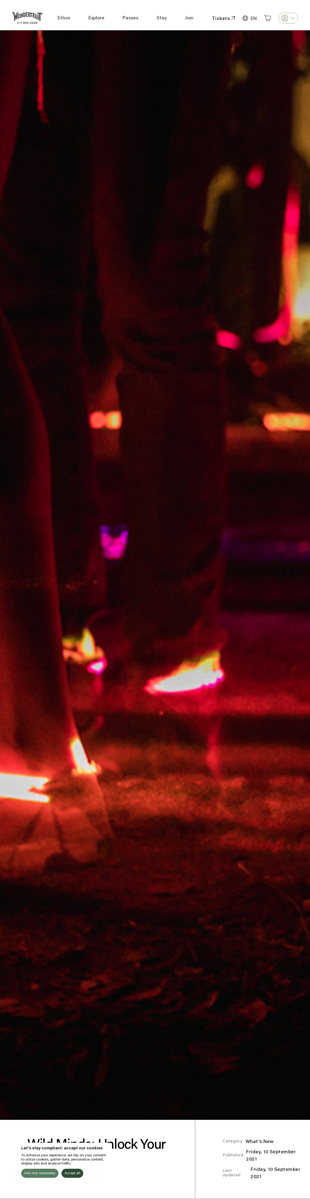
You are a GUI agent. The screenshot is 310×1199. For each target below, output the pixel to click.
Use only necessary (39, 1173)
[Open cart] (267, 18)
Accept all (72, 1173)
